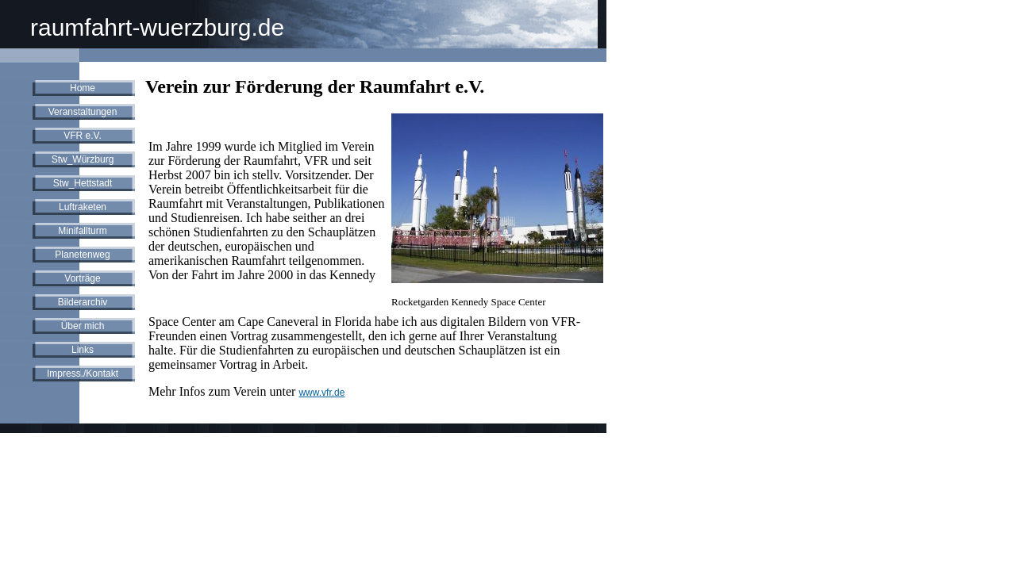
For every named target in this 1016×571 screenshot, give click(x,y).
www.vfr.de (321, 392)
